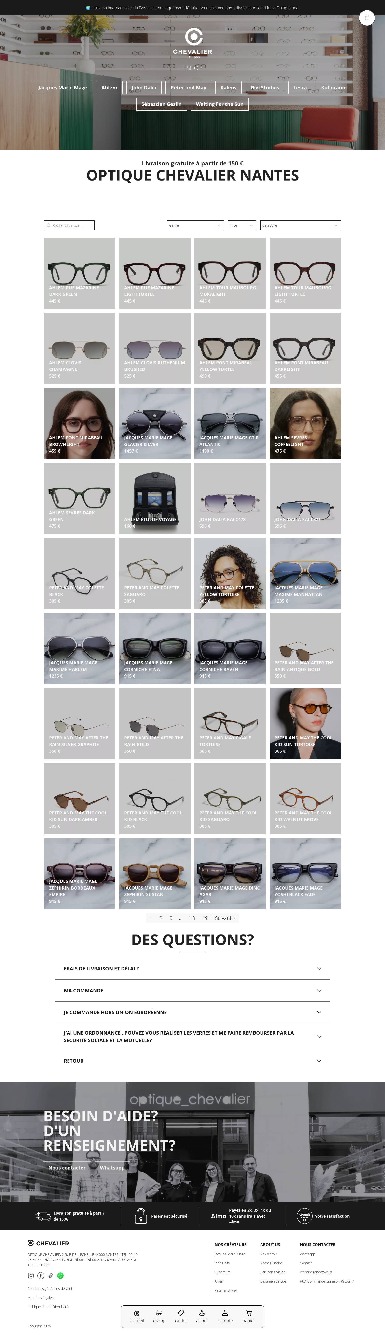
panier (248, 1316)
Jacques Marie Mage (62, 87)
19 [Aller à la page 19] (205, 918)
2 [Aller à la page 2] (161, 918)
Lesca (300, 87)
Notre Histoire (271, 1263)
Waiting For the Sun (220, 104)
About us (270, 1244)
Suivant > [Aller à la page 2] (225, 918)
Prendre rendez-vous (316, 1272)
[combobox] (191, 225)
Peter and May (188, 87)
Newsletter (268, 1254)
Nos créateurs (231, 1244)
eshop (159, 1316)
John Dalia (144, 87)
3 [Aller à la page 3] (171, 918)
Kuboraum (334, 87)
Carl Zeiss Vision (272, 1272)
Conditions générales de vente (51, 1288)
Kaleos (228, 87)
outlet (181, 1316)
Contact (306, 1263)
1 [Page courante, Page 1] (151, 918)
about (202, 1316)
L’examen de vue (273, 1281)
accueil (137, 1317)
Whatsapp (112, 1153)
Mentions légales (41, 1297)
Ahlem (109, 87)
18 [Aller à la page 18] (192, 918)
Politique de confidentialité (48, 1306)
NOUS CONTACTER (318, 1244)
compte (225, 1316)
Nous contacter (67, 1153)
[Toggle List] (219, 225)
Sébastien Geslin (161, 104)
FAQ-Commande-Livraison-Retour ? (327, 1281)
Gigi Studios (265, 87)
